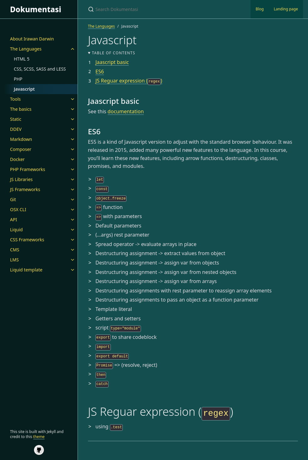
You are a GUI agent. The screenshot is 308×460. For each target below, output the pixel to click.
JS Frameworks (25, 189)
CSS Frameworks (27, 240)
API (13, 219)
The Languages (25, 49)
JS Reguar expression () (128, 80)
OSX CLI (18, 209)
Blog (260, 9)
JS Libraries (21, 179)
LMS (14, 260)
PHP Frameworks (27, 169)
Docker (17, 159)
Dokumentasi (35, 9)
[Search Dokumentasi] (162, 9)
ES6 (99, 71)
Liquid (16, 230)
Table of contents (113, 53)
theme (39, 436)
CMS (14, 250)
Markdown (21, 139)
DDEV (16, 129)
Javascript (24, 89)
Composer (20, 149)
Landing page (286, 9)
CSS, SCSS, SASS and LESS (40, 69)
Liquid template (26, 270)
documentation (126, 111)
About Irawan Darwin (32, 39)
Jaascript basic (112, 62)
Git (13, 199)
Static (15, 119)
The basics (20, 109)
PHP (18, 79)
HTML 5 (22, 59)
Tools (15, 99)
